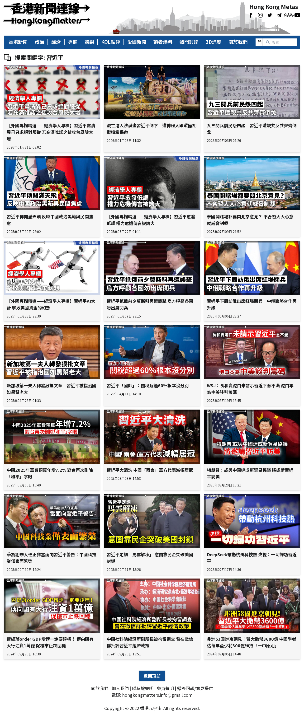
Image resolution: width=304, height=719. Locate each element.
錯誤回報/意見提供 (195, 688)
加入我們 (120, 688)
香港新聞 (18, 41)
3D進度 (213, 41)
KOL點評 (110, 41)
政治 (39, 41)
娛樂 (89, 41)
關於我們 (237, 41)
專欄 (72, 41)
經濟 (56, 41)
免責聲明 (165, 688)
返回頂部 (152, 676)
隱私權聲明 (142, 688)
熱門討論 (189, 41)
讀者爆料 (162, 41)
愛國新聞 (136, 41)
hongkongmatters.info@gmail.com (157, 695)
